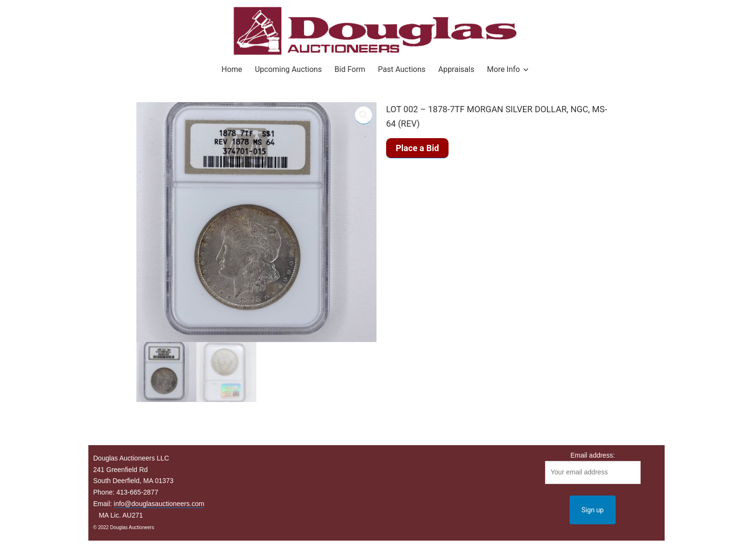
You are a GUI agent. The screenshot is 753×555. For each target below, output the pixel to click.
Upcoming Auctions (288, 69)
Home (231, 69)
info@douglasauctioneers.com (159, 504)
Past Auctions (401, 69)
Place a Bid (417, 148)
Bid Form (350, 69)
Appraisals (456, 69)
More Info (503, 69)
